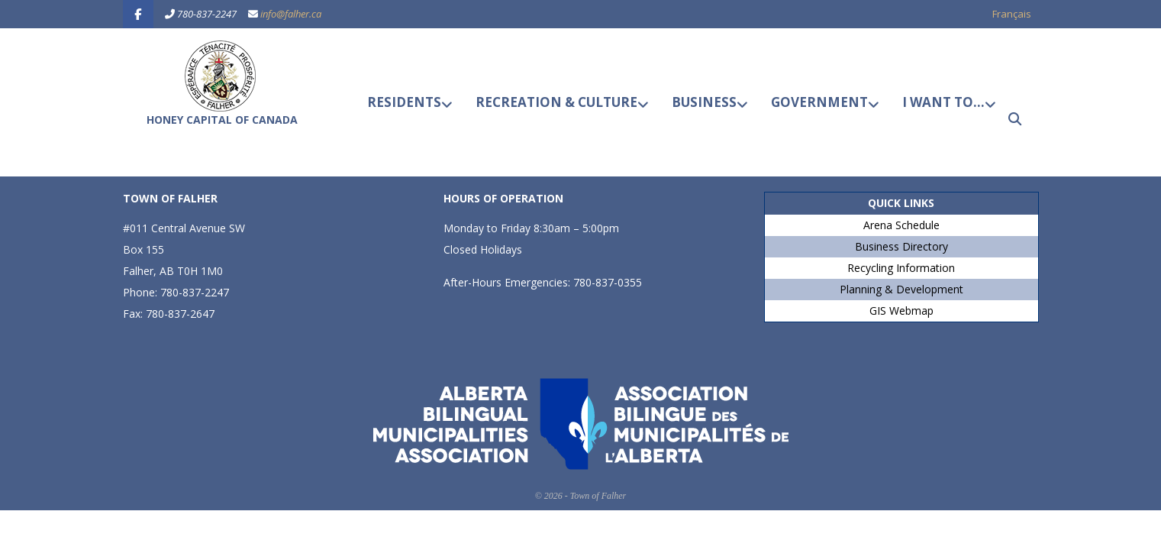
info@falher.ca (290, 14)
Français (1011, 14)
